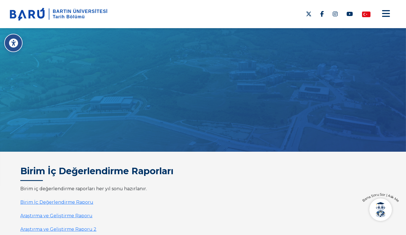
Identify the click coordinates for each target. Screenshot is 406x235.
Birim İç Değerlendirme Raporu (56, 202)
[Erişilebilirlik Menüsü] (13, 43)
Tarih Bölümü (69, 16)
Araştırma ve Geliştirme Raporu (56, 215)
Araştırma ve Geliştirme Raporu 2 (58, 229)
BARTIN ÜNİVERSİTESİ (80, 11)
